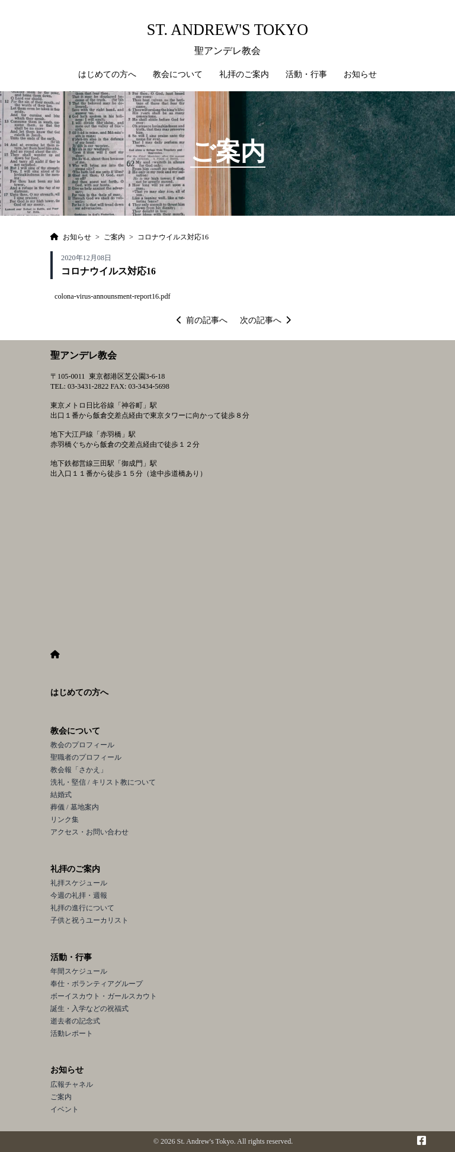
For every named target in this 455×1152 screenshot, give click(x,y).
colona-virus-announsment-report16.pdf (113, 296)
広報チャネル (71, 1084)
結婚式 (61, 795)
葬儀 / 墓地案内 (74, 807)
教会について (75, 731)
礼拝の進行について (82, 908)
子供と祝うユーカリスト (89, 920)
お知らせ (67, 1069)
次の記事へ (265, 320)
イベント (64, 1109)
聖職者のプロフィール (85, 757)
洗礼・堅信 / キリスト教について (103, 782)
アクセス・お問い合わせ (89, 832)
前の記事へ (202, 320)
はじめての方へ (107, 74)
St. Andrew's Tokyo (227, 30)
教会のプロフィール (82, 745)
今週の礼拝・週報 (78, 895)
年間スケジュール (78, 971)
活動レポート (71, 1033)
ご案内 (61, 1097)
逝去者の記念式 (75, 1021)
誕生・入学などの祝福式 (89, 1008)
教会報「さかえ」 (78, 770)
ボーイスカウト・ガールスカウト (103, 996)
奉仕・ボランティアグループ (96, 984)
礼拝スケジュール (78, 883)
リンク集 (64, 819)
